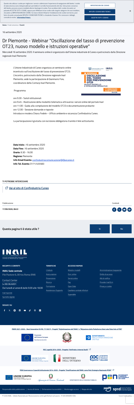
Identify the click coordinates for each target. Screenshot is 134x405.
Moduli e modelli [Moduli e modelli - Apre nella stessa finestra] (74, 270)
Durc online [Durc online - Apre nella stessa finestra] (72, 274)
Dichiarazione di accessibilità (51, 389)
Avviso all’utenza (33, 389)
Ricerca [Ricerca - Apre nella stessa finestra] (49, 282)
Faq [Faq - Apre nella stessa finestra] (69, 282)
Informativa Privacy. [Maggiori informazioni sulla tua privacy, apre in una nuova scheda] (24, 17)
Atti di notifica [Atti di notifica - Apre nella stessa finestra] (105, 278)
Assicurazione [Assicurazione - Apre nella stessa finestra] (51, 274)
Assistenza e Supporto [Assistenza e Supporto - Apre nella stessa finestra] (54, 290)
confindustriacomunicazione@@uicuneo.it (53, 160)
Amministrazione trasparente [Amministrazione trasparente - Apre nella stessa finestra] (111, 270)
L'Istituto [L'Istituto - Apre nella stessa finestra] (49, 270)
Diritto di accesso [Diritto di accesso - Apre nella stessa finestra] (106, 274)
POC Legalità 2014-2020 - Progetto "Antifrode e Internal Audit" (65, 349)
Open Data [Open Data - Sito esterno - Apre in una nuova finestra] (72, 286)
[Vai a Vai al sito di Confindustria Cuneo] (35, 188)
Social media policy (125, 396)
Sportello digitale (8, 297)
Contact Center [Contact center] (9, 280)
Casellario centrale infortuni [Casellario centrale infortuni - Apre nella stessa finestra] (78, 290)
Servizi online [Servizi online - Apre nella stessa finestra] (73, 278)
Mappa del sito (87, 389)
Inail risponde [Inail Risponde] (7, 292)
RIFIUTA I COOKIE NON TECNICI (100, 11)
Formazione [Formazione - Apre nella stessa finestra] (50, 286)
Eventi (22, 25)
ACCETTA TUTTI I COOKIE (99, 17)
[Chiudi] (130, 10)
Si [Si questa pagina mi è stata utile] (100, 228)
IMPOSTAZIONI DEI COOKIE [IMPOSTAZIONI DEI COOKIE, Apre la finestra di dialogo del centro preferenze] (99, 5)
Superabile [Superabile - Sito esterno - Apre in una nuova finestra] (72, 294)
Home (4, 25)
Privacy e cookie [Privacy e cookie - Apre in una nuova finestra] (106, 286)
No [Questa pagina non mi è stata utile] (121, 228)
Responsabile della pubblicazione (13, 389)
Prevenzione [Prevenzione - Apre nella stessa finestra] (50, 278)
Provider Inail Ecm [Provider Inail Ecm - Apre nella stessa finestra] (106, 282)
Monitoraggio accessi (71, 389)
